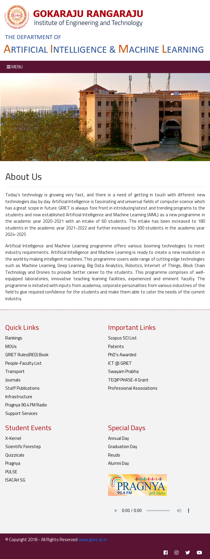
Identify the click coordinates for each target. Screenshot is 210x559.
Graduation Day (122, 446)
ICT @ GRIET (120, 363)
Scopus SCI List (122, 338)
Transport (15, 371)
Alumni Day (118, 463)
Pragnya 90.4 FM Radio (26, 404)
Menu (15, 66)
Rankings (13, 338)
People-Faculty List (23, 363)
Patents (116, 346)
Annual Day (118, 438)
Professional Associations (132, 388)
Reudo (114, 455)
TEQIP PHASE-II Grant (128, 379)
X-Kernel (13, 438)
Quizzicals (14, 455)
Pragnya (12, 463)
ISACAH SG (15, 480)
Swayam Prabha (123, 371)
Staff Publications (22, 388)
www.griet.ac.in (92, 539)
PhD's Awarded (122, 354)
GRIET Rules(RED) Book (26, 354)
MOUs (11, 346)
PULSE (11, 471)
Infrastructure (18, 396)
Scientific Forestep (23, 446)
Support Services (21, 413)
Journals (13, 379)
